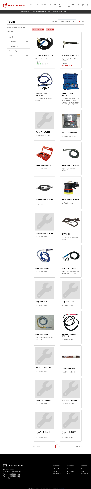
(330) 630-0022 (14, 474)
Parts (68, 474)
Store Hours (57, 474)
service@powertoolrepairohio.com (14, 478)
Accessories (41, 4)
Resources (84, 474)
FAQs (82, 471)
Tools (31, 4)
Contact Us (71, 5)
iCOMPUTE (61, 488)
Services (52, 4)
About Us (61, 5)
